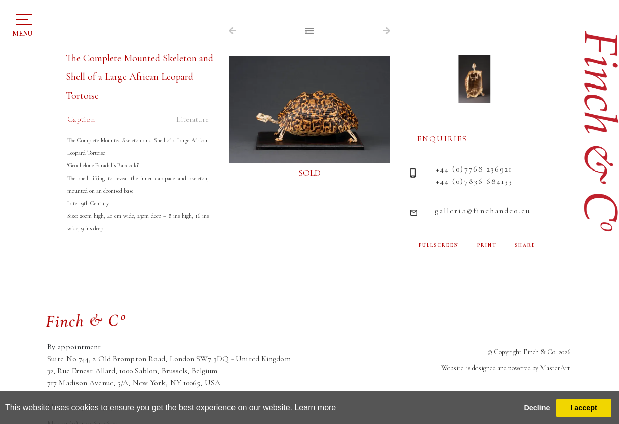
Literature (192, 119)
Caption (81, 119)
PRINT (487, 245)
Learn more (315, 407)
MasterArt (555, 368)
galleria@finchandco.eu (482, 211)
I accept (583, 408)
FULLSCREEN (439, 245)
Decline (537, 408)
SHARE (525, 245)
